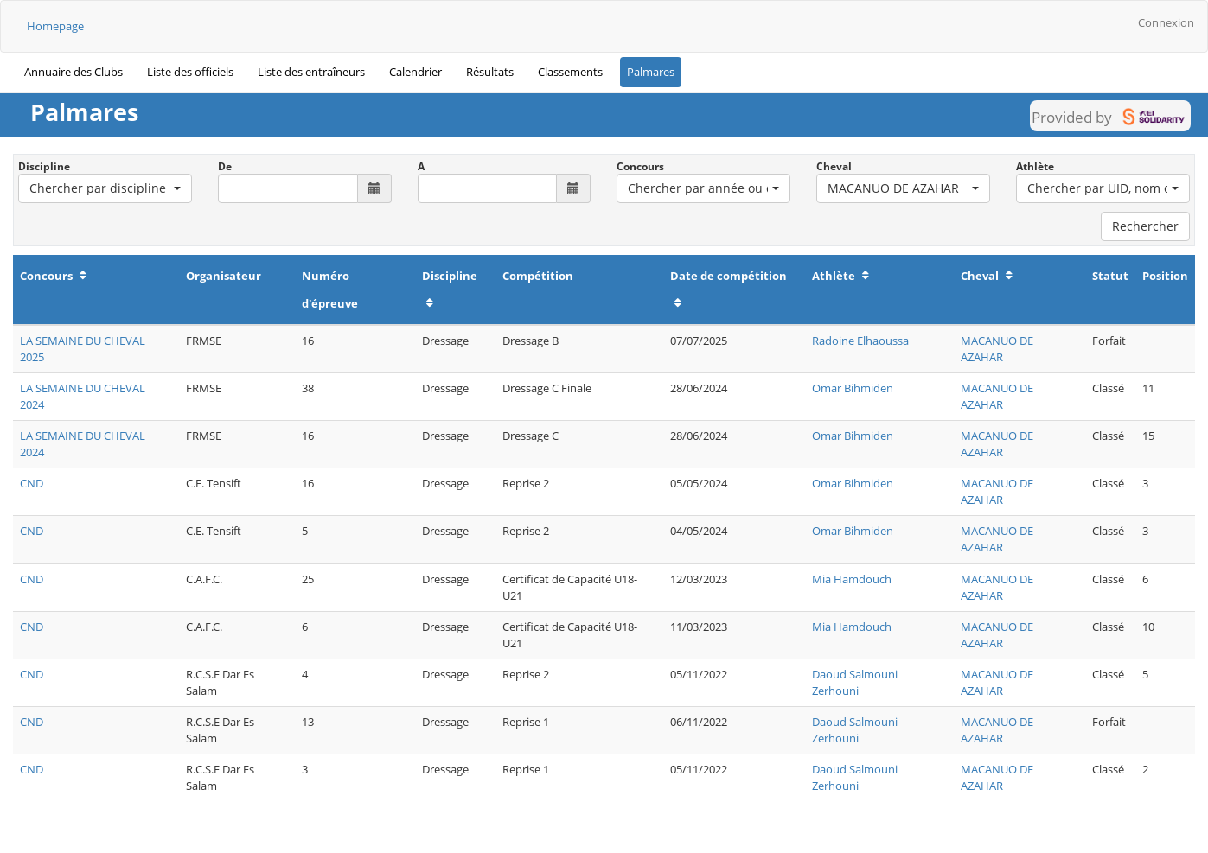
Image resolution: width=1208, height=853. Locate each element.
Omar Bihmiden (852, 388)
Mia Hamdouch (852, 579)
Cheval (834, 166)
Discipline (44, 166)
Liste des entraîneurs (311, 72)
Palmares (650, 72)
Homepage (55, 26)
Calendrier (415, 72)
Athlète (1035, 166)
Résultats (490, 72)
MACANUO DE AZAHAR (997, 349)
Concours (640, 166)
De (225, 166)
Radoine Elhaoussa (860, 340)
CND (31, 483)
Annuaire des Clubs (73, 72)
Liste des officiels (190, 72)
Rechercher (1145, 226)
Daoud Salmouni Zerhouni (855, 682)
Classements (570, 72)
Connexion (1166, 22)
